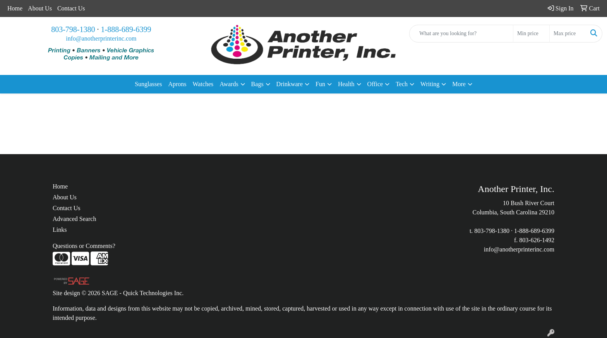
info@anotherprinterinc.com (101, 38)
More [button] (459, 84)
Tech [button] (402, 84)
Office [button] (375, 84)
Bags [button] (257, 84)
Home (14, 8)
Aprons (177, 84)
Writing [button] (429, 84)
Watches (203, 84)
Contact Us (71, 8)
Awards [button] (228, 84)
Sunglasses (148, 84)
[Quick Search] (461, 33)
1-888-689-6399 (126, 29)
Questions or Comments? (84, 246)
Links (60, 229)
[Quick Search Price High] (567, 33)
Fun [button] (320, 84)
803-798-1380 (73, 29)
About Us (40, 8)
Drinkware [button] (289, 84)
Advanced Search (74, 219)
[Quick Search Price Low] (531, 33)
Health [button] (346, 84)
